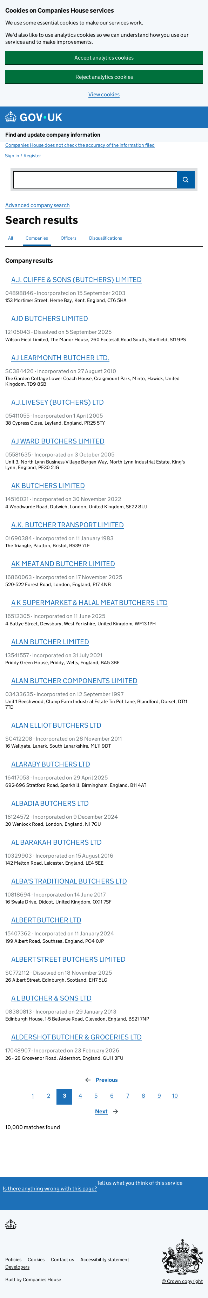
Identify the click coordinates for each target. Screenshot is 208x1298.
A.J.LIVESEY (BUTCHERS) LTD (57, 402)
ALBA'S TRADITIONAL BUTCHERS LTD (69, 881)
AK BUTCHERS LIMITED (48, 485)
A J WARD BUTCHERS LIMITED (58, 441)
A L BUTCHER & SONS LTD (51, 998)
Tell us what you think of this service (139, 1183)
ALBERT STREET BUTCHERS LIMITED (68, 959)
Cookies (36, 1259)
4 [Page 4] (80, 1095)
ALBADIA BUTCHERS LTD (50, 803)
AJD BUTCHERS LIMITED (49, 318)
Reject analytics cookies (104, 77)
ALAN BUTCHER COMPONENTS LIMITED (74, 681)
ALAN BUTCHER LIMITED (50, 642)
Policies (13, 1259)
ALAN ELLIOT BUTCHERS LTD (56, 725)
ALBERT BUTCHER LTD (46, 920)
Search (186, 179)
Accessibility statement (104, 1259)
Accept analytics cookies (104, 57)
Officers (68, 238)
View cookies (104, 94)
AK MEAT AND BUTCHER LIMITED (63, 563)
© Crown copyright (182, 1281)
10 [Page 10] (175, 1095)
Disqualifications (105, 238)
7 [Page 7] (127, 1095)
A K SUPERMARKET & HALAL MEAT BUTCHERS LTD (89, 602)
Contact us (62, 1259)
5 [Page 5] (96, 1095)
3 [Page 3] (64, 1095)
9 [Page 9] (159, 1095)
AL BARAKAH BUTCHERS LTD (56, 842)
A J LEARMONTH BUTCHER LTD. (60, 357)
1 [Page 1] (33, 1095)
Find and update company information (52, 134)
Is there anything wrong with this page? (50, 1188)
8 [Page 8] (143, 1095)
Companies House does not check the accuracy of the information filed (80, 145)
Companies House (42, 1279)
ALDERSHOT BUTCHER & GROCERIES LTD (76, 1037)
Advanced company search (37, 205)
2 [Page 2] (49, 1095)
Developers (17, 1267)
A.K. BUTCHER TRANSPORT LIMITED (67, 525)
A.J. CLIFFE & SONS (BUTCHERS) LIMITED (76, 279)
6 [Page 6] (112, 1095)
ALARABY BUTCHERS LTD (50, 764)
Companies (37, 238)
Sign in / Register (23, 155)
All (10, 238)
